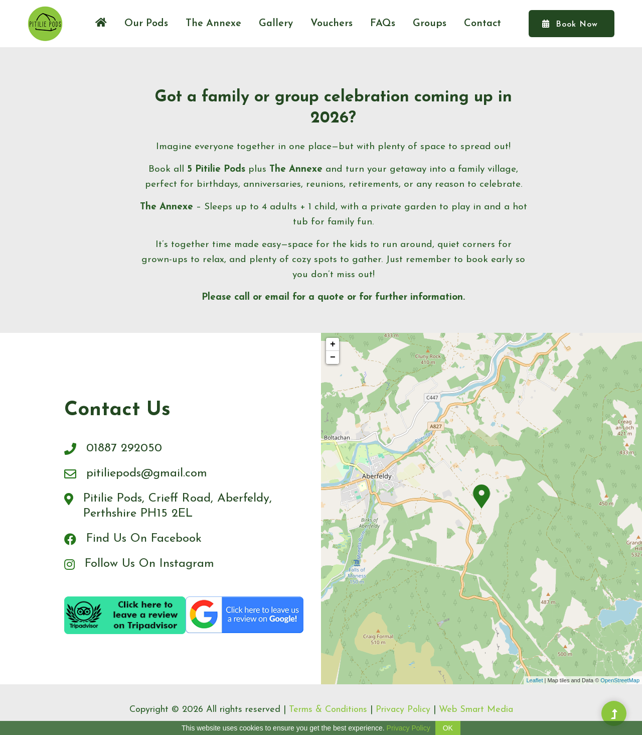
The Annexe (213, 24)
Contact (482, 24)
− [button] (333, 357)
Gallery (276, 24)
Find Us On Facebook (144, 539)
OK (448, 728)
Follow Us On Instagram (150, 564)
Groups (429, 24)
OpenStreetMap (619, 680)
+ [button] (333, 344)
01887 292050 (124, 448)
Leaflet (534, 680)
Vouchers (331, 24)
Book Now (570, 24)
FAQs (382, 24)
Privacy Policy (403, 709)
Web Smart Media (476, 709)
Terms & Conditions (328, 709)
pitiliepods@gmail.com (146, 473)
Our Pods (146, 24)
